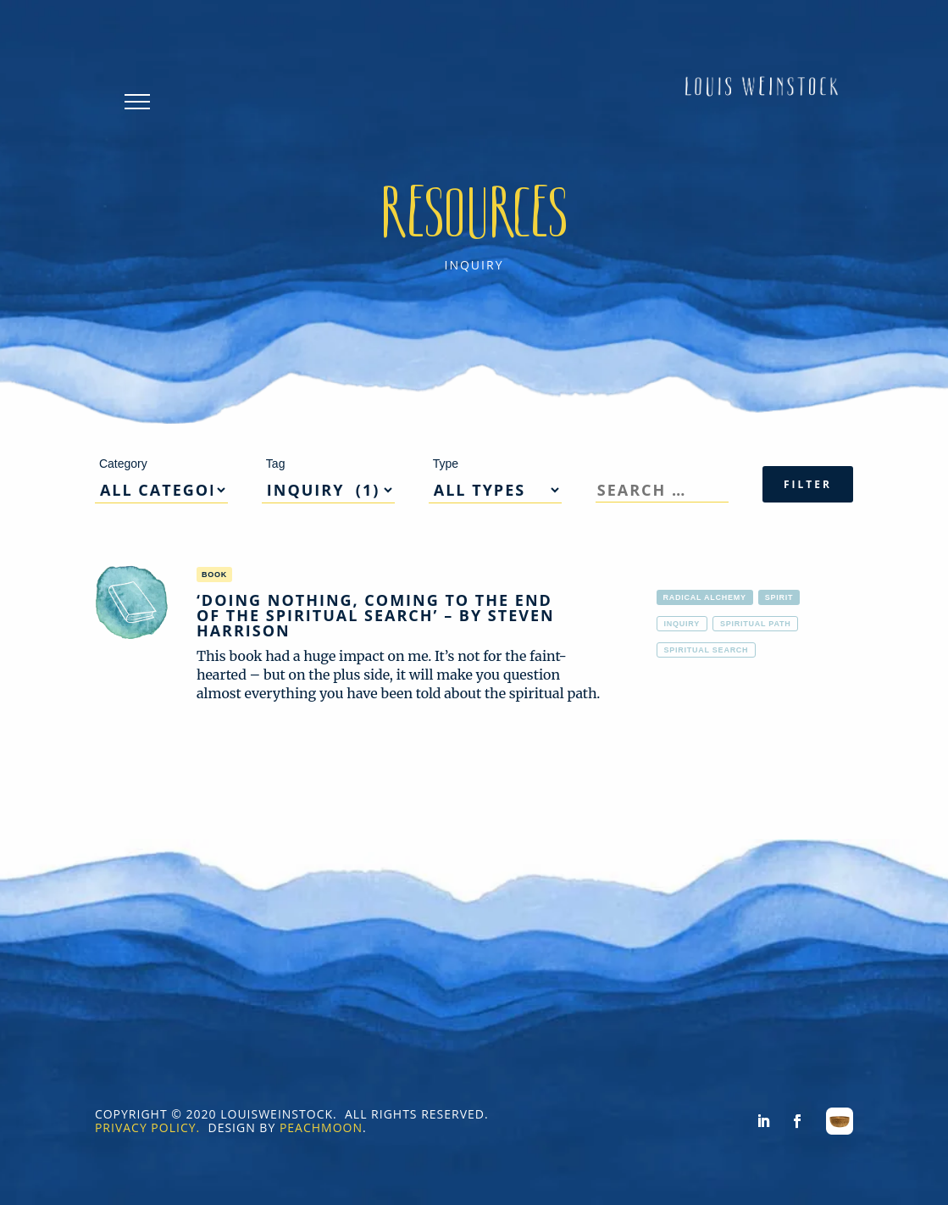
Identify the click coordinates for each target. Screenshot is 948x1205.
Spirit (779, 597)
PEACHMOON (321, 1127)
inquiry (682, 623)
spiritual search (706, 650)
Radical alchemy (704, 597)
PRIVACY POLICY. (147, 1127)
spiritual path (755, 623)
